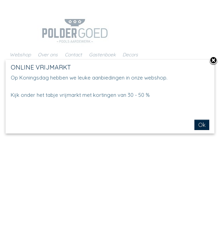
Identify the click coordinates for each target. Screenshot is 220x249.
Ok (201, 124)
